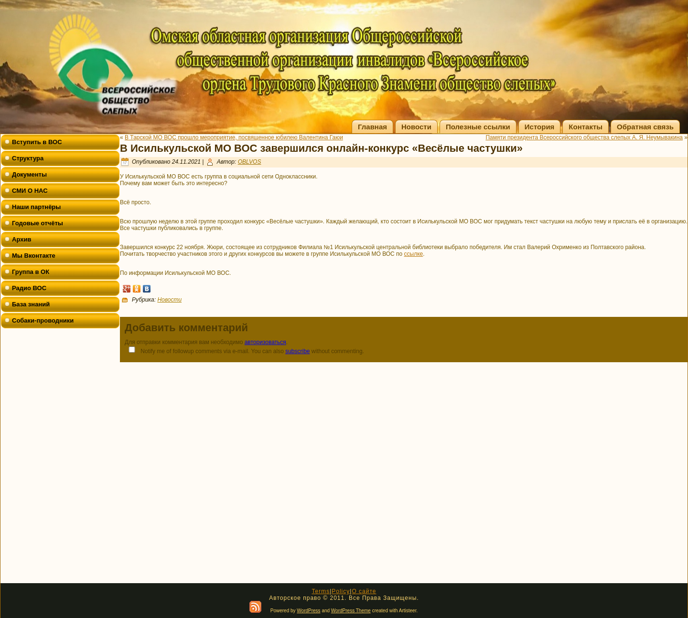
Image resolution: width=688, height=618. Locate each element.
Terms (321, 591)
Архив (21, 239)
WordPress (308, 610)
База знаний (31, 304)
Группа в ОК (30, 271)
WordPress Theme (351, 610)
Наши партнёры (36, 206)
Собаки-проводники (43, 320)
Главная (372, 127)
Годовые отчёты (37, 223)
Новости (416, 127)
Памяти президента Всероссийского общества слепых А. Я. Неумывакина (584, 137)
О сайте (364, 591)
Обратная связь (645, 127)
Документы (29, 174)
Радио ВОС (29, 288)
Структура (27, 158)
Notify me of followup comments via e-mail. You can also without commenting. (244, 350)
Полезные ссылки (478, 127)
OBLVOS (249, 161)
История (540, 127)
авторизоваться (265, 342)
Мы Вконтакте (33, 255)
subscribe (297, 351)
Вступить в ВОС (37, 142)
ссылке (413, 254)
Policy (341, 591)
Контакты (585, 127)
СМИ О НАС (30, 190)
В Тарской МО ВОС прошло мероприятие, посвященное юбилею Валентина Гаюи (234, 137)
